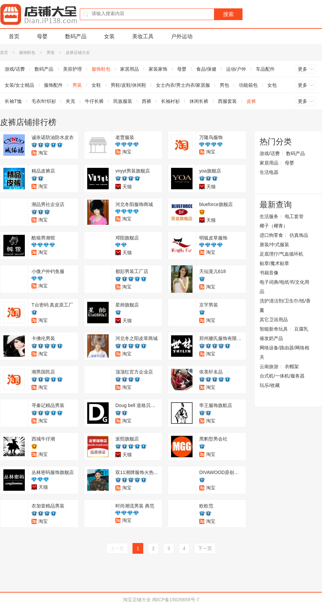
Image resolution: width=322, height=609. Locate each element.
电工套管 (294, 216)
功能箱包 (248, 85)
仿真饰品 (298, 235)
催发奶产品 (271, 338)
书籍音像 (269, 272)
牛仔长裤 (94, 101)
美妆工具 (143, 36)
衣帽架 (292, 366)
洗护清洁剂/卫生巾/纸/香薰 (285, 305)
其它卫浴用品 (274, 319)
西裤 (146, 101)
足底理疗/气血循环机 (281, 254)
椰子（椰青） (274, 225)
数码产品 (76, 36)
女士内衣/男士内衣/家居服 (183, 85)
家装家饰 (158, 69)
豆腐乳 (301, 329)
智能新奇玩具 (274, 329)
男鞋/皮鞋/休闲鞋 (128, 85)
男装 (51, 52)
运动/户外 (236, 69)
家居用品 (129, 69)
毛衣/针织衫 (44, 101)
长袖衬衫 (170, 101)
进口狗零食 (271, 235)
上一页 (117, 548)
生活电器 (269, 172)
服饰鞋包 (27, 52)
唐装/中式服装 (274, 244)
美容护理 (72, 69)
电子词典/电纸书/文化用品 (284, 286)
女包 (272, 85)
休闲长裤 (199, 101)
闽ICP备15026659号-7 (175, 599)
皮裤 (251, 101)
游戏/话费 (270, 153)
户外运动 (182, 36)
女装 (109, 36)
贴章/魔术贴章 (274, 263)
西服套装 (227, 101)
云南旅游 (269, 366)
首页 (14, 36)
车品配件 (265, 69)
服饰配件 (53, 85)
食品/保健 (206, 69)
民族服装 (122, 101)
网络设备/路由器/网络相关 (284, 352)
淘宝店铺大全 (137, 599)
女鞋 (96, 85)
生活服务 (269, 216)
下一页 (205, 548)
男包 (224, 85)
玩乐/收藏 (270, 385)
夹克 (70, 101)
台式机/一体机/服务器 (282, 376)
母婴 (42, 36)
